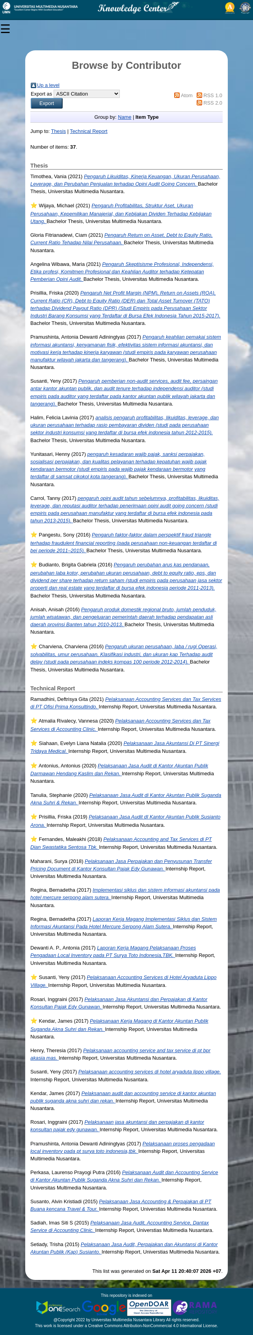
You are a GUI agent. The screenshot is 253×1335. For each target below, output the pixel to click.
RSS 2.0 (212, 103)
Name (124, 117)
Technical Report (88, 131)
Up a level (48, 85)
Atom (187, 95)
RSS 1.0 (212, 95)
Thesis (58, 131)
